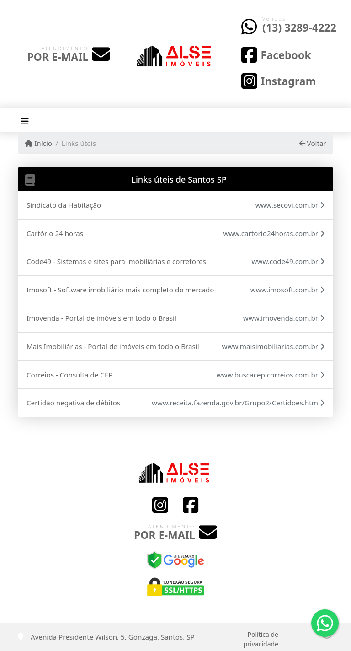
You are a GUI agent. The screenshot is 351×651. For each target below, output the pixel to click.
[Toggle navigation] (25, 120)
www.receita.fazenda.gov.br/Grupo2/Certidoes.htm (238, 402)
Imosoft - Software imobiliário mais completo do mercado (120, 289)
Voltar (312, 143)
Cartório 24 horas (55, 233)
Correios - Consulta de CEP (70, 374)
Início (38, 143)
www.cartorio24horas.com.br (273, 233)
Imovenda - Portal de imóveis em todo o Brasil (101, 318)
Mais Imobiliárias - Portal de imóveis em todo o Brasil (113, 346)
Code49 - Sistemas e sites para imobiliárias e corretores (116, 261)
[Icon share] (276, 54)
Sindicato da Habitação (64, 205)
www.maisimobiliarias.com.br (273, 346)
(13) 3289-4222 (299, 28)
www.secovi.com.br (289, 205)
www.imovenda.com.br (283, 318)
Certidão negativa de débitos (73, 402)
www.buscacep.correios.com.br (270, 374)
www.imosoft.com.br (287, 289)
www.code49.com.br (288, 261)
